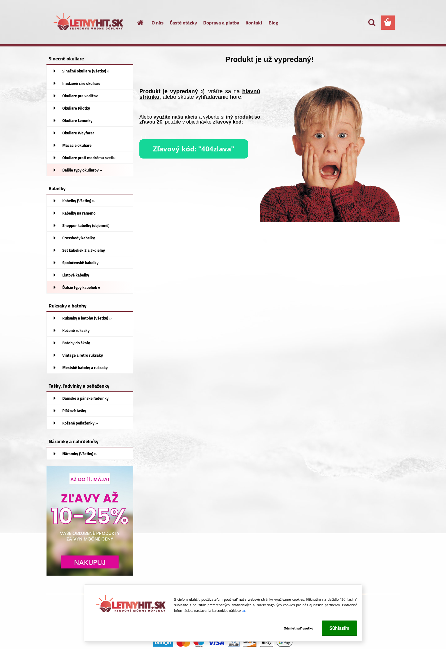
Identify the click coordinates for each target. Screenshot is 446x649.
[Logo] (89, 22)
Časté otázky (183, 22)
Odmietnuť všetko (297, 628)
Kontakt (254, 22)
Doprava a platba (221, 22)
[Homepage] (137, 22)
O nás (158, 22)
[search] (372, 22)
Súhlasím (339, 628)
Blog (273, 22)
